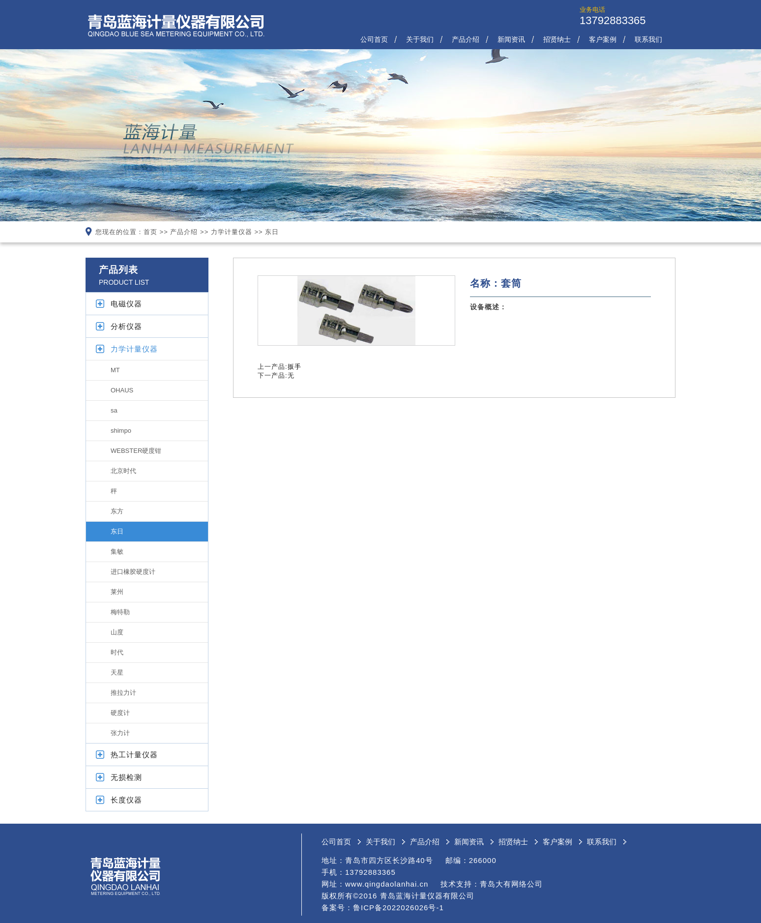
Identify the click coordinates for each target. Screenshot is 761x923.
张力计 (120, 733)
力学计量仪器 (231, 232)
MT (115, 370)
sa (114, 410)
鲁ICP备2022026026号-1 (398, 907)
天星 (117, 672)
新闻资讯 (511, 39)
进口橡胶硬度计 (133, 571)
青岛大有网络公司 (511, 884)
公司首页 (374, 39)
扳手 (294, 366)
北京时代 (123, 471)
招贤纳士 (557, 39)
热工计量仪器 (134, 754)
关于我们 (420, 39)
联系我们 (648, 39)
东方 (117, 511)
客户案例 (602, 39)
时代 (117, 652)
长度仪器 (126, 800)
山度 (117, 632)
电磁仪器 (126, 303)
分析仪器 (126, 326)
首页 (150, 232)
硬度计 (120, 712)
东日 (272, 232)
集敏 (117, 551)
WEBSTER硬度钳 (136, 450)
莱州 (117, 591)
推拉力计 (123, 692)
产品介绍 (465, 39)
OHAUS (122, 390)
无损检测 (126, 777)
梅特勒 (120, 612)
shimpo (121, 430)
